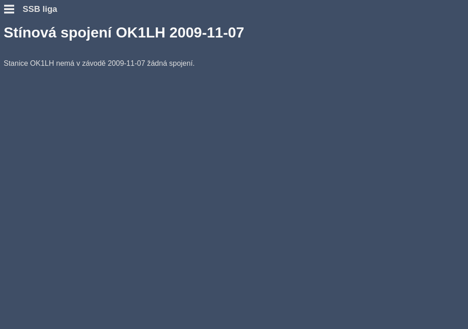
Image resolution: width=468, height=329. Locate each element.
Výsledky (19, 117)
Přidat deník (25, 101)
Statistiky (20, 125)
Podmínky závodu (35, 63)
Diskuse (18, 134)
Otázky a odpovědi (36, 71)
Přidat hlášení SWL (37, 109)
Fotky (13, 142)
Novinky (18, 54)
